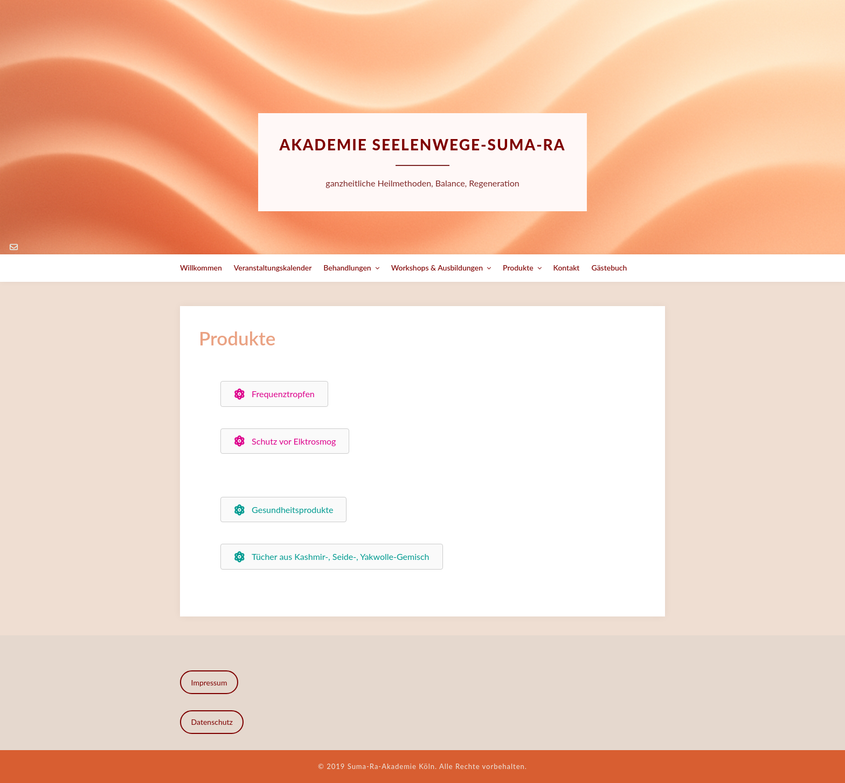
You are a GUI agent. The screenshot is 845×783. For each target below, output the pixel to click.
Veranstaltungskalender (273, 267)
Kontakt (566, 267)
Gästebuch (609, 267)
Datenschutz (212, 721)
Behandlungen (347, 267)
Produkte (518, 267)
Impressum (209, 682)
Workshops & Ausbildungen (437, 267)
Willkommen (201, 267)
